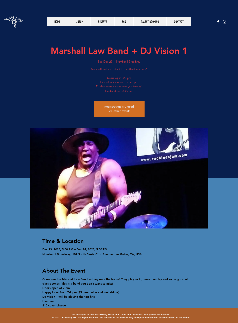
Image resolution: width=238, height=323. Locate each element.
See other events (119, 111)
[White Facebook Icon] (218, 21)
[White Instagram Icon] (224, 21)
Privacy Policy (107, 314)
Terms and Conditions (131, 314)
